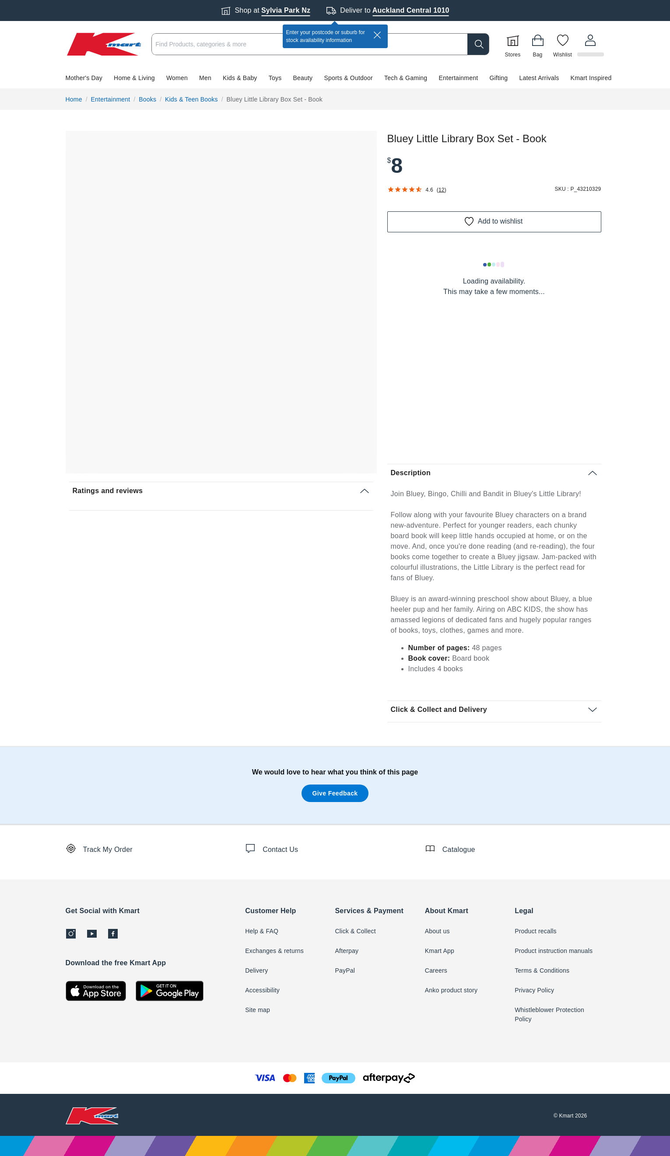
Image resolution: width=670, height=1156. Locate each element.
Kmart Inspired (591, 77)
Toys (275, 77)
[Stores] (513, 44)
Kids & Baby (240, 77)
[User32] (590, 44)
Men (205, 77)
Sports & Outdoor (348, 77)
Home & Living (134, 77)
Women (177, 77)
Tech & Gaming (405, 77)
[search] (479, 44)
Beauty (303, 77)
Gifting (498, 77)
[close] (377, 35)
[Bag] (538, 44)
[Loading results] (494, 264)
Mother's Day (84, 77)
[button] (335, 77)
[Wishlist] (563, 44)
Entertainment (458, 77)
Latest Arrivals (539, 77)
